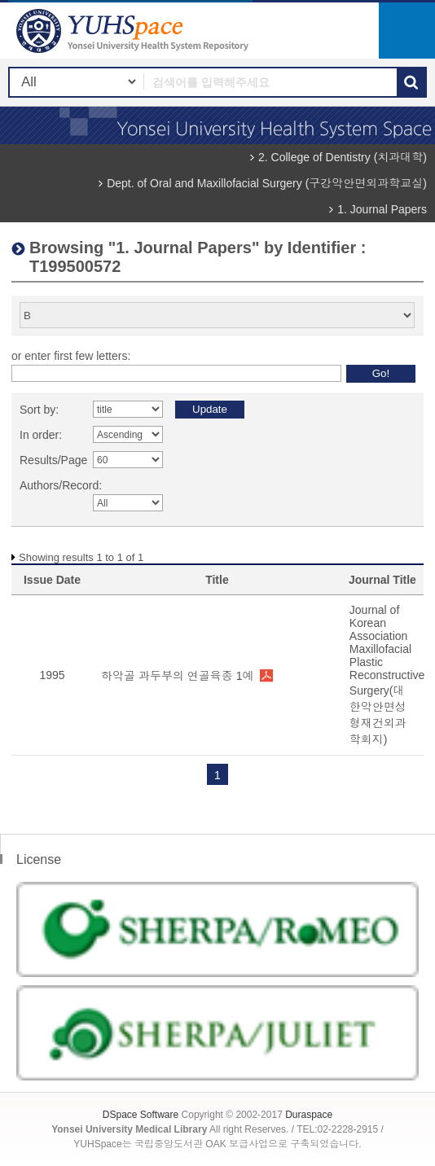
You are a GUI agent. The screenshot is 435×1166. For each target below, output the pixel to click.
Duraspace (308, 1114)
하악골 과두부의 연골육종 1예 (177, 675)
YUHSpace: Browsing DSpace (134, 30)
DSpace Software (140, 1114)
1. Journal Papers (382, 209)
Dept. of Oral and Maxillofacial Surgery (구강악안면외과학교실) (267, 183)
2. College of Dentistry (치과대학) (342, 157)
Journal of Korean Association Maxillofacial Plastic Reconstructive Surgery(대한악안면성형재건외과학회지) (387, 674)
